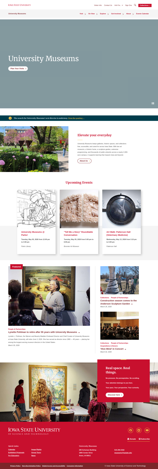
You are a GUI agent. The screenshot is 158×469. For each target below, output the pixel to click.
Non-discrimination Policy (31, 466)
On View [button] (97, 15)
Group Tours (36, 452)
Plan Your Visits (17, 69)
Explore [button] (108, 15)
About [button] (130, 15)
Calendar (11, 449)
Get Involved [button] (119, 15)
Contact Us (108, 6)
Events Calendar (143, 15)
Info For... (117, 6)
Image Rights (36, 449)
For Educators (13, 455)
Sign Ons (128, 6)
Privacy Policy (15, 466)
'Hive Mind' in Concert (111, 349)
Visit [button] (88, 15)
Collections (144, 6)
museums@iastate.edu (123, 453)
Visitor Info (98, 6)
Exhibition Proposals (16, 452)
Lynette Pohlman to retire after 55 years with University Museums (42, 332)
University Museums (17, 15)
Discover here (114, 395)
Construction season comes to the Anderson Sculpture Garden (118, 302)
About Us (84, 161)
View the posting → (76, 118)
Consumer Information (75, 466)
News (33, 455)
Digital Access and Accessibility (53, 466)
